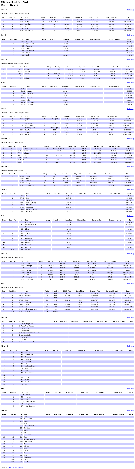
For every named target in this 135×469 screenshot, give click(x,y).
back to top (130, 10)
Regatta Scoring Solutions (15, 467)
